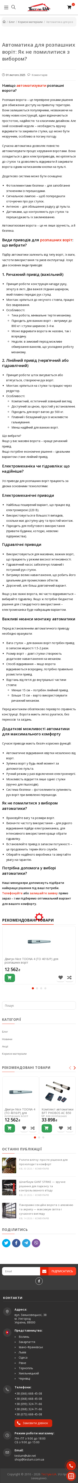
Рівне (22, 1363)
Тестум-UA (48, 1474)
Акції (5, 1046)
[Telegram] (26, 1243)
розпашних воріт (56, 239)
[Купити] (10, 978)
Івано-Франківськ (30, 1347)
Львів (22, 1352)
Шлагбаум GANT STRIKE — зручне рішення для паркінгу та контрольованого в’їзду (42, 1186)
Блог (5, 1031)
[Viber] (36, 1243)
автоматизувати (31, 85)
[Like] (16, 1243)
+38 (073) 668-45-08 (28, 1414)
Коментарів (39, 75)
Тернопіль (25, 1368)
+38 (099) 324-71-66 (28, 1404)
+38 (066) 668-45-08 (28, 1393)
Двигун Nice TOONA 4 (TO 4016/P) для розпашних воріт (31, 960)
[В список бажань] (61, 978)
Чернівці (24, 1378)
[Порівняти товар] (69, 978)
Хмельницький (28, 1373)
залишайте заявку (44, 893)
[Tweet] (6, 1243)
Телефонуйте (12, 893)
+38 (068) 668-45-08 (28, 1399)
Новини (7, 1039)
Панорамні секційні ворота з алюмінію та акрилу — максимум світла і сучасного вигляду (46, 1209)
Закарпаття (26, 1342)
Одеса (22, 1357)
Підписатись (62, 1271)
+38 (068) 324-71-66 (28, 1409)
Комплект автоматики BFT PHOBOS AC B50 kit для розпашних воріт (57, 1115)
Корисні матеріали (14, 1054)
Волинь (23, 1336)
